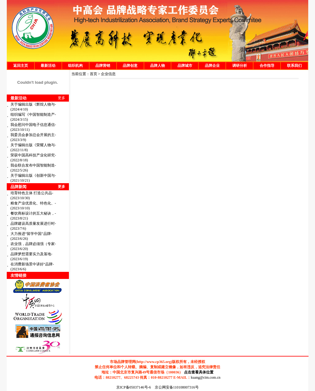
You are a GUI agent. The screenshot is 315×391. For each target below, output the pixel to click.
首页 (93, 74)
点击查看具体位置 (198, 372)
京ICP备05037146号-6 (133, 387)
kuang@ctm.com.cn (205, 377)
